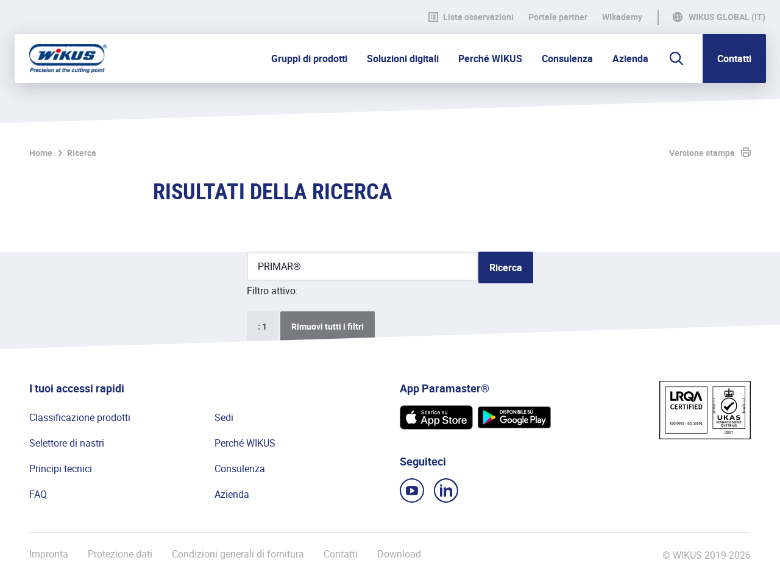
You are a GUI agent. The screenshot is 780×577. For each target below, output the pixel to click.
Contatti (734, 58)
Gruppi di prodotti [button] (309, 58)
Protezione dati (120, 554)
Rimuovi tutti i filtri (327, 326)
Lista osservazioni (471, 17)
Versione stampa (702, 152)
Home (40, 152)
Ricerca (81, 152)
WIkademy (622, 17)
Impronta (48, 554)
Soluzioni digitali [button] (403, 58)
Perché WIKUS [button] (490, 58)
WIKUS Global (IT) (727, 17)
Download (399, 554)
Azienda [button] (630, 58)
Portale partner (557, 17)
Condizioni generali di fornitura (238, 554)
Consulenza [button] (567, 58)
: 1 (262, 326)
